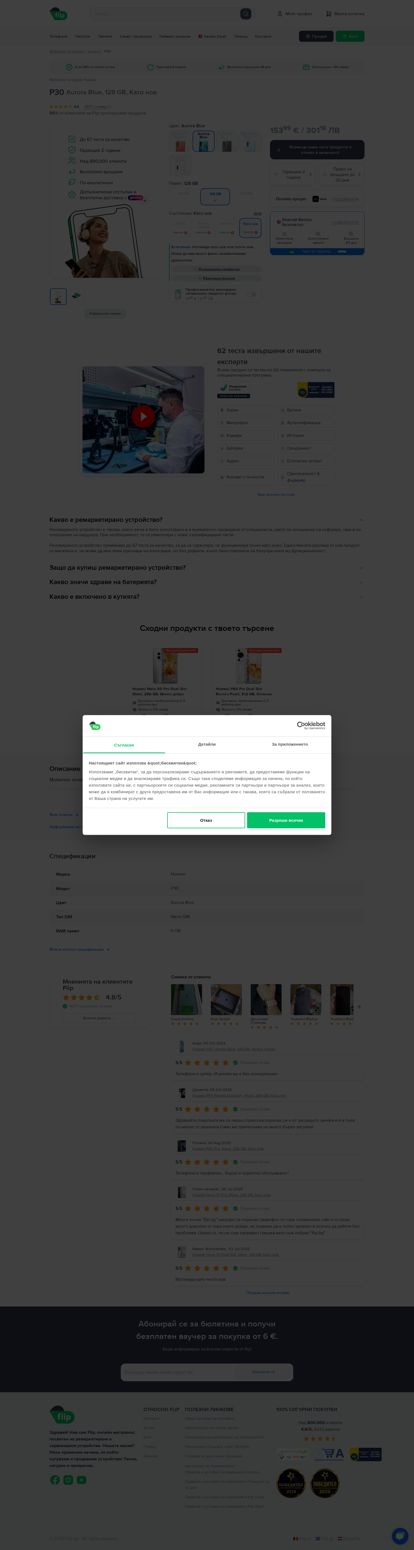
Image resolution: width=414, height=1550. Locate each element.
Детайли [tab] (207, 744)
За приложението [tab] (290, 744)
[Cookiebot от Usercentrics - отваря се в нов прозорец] (301, 726)
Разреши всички (286, 820)
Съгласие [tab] (124, 744)
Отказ (206, 820)
